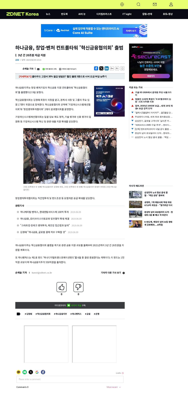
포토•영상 (168, 14)
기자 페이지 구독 (49, 69)
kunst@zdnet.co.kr (42, 272)
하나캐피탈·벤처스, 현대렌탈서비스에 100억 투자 (44, 212)
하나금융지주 (61, 313)
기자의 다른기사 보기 (67, 69)
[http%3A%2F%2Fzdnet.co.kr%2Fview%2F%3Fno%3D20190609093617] (107, 68)
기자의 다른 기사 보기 (113, 272)
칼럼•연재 (147, 14)
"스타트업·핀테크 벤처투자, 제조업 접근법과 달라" (45, 225)
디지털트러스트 (104, 14)
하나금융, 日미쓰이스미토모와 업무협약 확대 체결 (44, 218)
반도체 (64, 14)
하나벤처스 (77, 313)
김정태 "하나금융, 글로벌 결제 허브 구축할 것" (43, 232)
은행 (97, 313)
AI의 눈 (82, 14)
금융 (17, 59)
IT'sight (127, 14)
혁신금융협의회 (43, 313)
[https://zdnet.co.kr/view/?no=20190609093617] (96, 68)
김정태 (29, 313)
